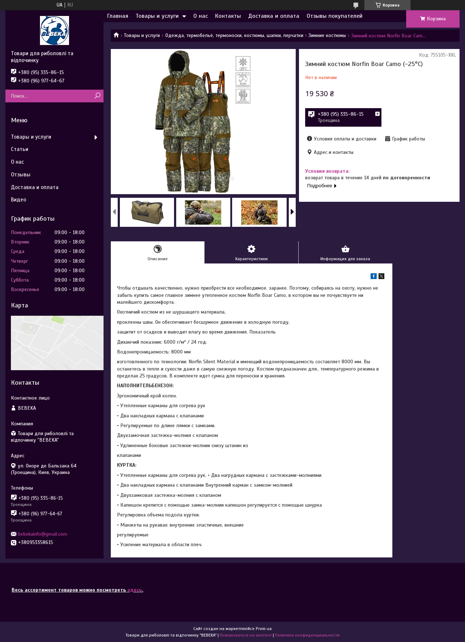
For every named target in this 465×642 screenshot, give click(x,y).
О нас (200, 16)
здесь (135, 590)
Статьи (19, 149)
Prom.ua (264, 628)
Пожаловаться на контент (246, 635)
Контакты (228, 16)
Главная (117, 16)
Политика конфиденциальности (307, 635)
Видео (18, 199)
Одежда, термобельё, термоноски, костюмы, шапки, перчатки (234, 35)
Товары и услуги (157, 16)
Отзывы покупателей (335, 16)
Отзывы (21, 174)
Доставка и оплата (273, 16)
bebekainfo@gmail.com (42, 534)
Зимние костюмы (327, 35)
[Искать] (97, 96)
